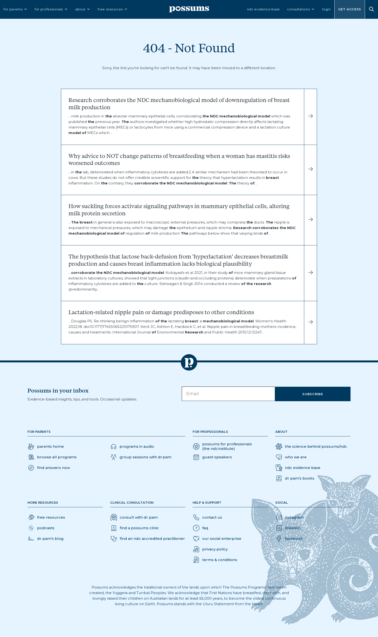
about (82, 10)
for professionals (51, 10)
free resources (113, 10)
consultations (301, 10)
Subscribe (316, 394)
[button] (48, 467)
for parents (15, 10)
